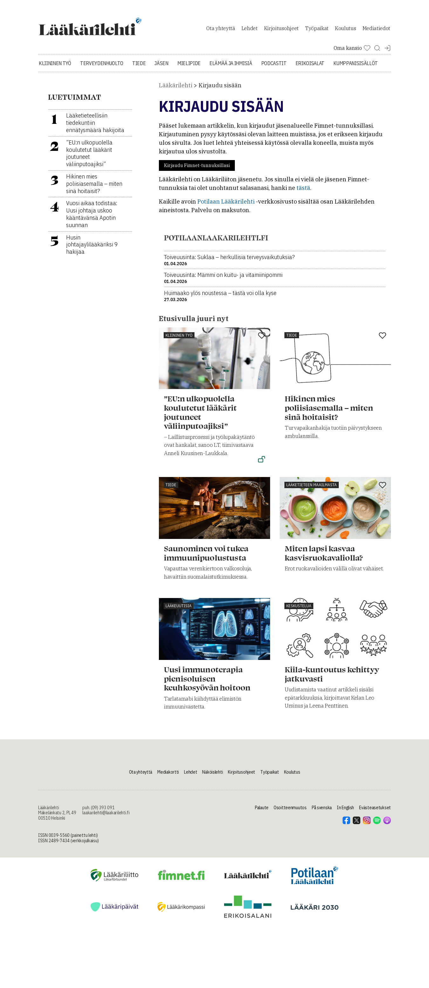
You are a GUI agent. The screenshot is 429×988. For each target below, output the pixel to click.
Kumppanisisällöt (355, 67)
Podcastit (274, 67)
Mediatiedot (376, 30)
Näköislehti (212, 775)
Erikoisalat (310, 67)
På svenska (322, 811)
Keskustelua (298, 609)
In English (345, 811)
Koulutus (345, 30)
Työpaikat (317, 30)
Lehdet (250, 30)
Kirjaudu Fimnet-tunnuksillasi (197, 169)
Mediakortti (168, 775)
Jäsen (161, 67)
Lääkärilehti (175, 88)
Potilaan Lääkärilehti (226, 205)
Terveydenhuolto (101, 67)
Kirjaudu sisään (220, 88)
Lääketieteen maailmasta (311, 488)
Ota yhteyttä (220, 30)
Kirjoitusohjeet (281, 30)
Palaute (262, 811)
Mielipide (189, 67)
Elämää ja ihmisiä (230, 67)
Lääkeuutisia (179, 609)
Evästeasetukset (375, 811)
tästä (303, 191)
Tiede (139, 67)
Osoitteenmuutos (290, 811)
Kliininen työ (55, 67)
